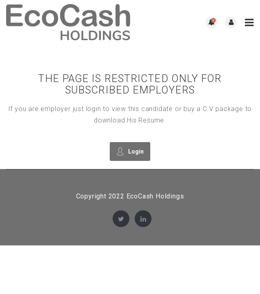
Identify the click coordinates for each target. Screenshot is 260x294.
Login (130, 151)
